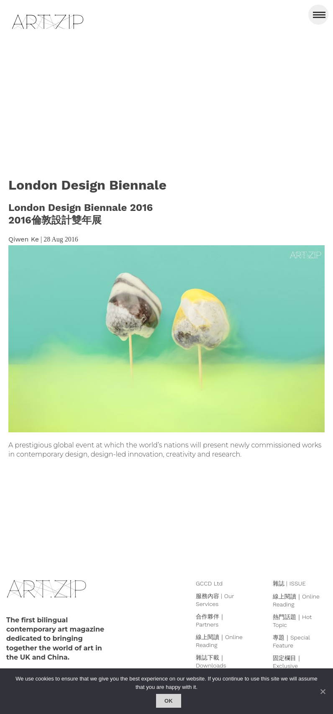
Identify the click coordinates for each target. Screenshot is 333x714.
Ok (168, 701)
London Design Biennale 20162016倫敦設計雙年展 (80, 214)
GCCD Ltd (209, 583)
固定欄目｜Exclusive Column (287, 666)
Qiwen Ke (23, 239)
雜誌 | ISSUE (289, 583)
